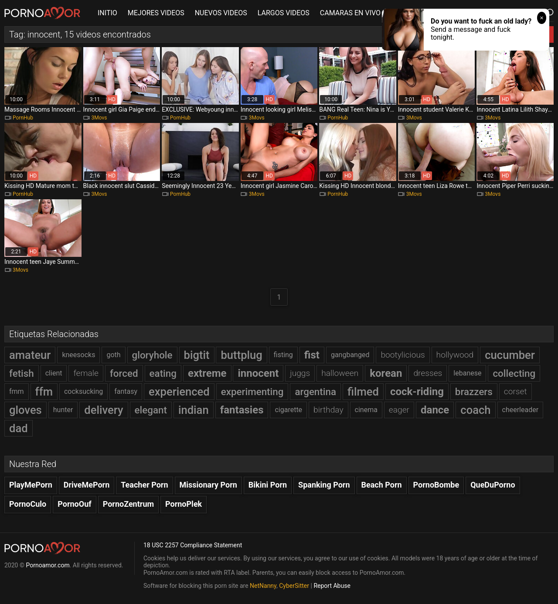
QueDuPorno (492, 484)
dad (18, 428)
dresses (427, 373)
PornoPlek (183, 503)
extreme (207, 373)
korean (386, 373)
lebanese (467, 373)
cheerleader (520, 410)
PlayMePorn (30, 484)
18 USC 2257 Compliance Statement (192, 545)
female (86, 373)
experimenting (252, 391)
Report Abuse (331, 585)
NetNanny (263, 585)
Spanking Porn (324, 484)
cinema (366, 410)
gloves (25, 409)
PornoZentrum (128, 503)
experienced (179, 391)
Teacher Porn (144, 484)
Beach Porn (381, 484)
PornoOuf (74, 503)
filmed (363, 391)
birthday (328, 410)
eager (399, 410)
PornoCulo (27, 503)
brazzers (474, 391)
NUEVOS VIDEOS (221, 13)
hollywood (455, 355)
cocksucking (83, 391)
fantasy (125, 391)
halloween (339, 373)
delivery (103, 409)
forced (124, 373)
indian (193, 409)
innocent (258, 373)
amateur (30, 355)
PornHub (23, 118)
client (53, 373)
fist (312, 355)
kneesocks (78, 355)
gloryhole (152, 355)
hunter (63, 410)
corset (515, 391)
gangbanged (350, 355)
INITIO (107, 13)
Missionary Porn (208, 484)
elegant (151, 410)
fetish (21, 373)
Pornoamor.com (47, 565)
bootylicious (403, 355)
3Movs (99, 118)
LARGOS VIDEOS (284, 13)
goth (113, 355)
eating (163, 373)
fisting (283, 355)
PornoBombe (436, 484)
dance (435, 410)
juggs (300, 373)
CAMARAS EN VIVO (350, 13)
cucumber (510, 355)
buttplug (241, 355)
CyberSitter (294, 585)
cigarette (288, 410)
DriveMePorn (87, 484)
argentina (315, 391)
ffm (44, 391)
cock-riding (417, 392)
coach (475, 409)
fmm (16, 391)
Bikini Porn (267, 484)
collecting (514, 373)
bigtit (197, 355)
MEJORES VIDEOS (156, 13)
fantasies (242, 410)
